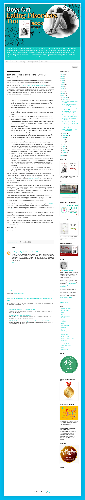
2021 (62, 78)
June (64, 142)
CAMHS (63, 318)
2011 (62, 155)
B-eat (12, 178)
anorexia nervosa (65, 310)
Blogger (49, 492)
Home (7, 61)
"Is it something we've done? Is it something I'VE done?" (22, 309)
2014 (62, 91)
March (64, 148)
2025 (62, 74)
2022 (62, 76)
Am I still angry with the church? (70, 124)
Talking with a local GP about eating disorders (20, 315)
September (65, 135)
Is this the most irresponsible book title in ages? (69, 105)
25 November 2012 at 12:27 (31, 252)
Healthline (69, 375)
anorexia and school (66, 308)
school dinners (64, 340)
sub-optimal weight (65, 344)
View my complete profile (66, 297)
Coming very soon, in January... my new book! (70, 108)
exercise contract (65, 325)
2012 (62, 95)
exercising (63, 327)
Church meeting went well (68, 121)
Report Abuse (64, 302)
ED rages (63, 321)
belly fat (63, 314)
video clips (10, 209)
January (65, 152)
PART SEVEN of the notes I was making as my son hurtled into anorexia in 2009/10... (29, 321)
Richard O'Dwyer (65, 336)
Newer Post (10, 291)
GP (62, 329)
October (65, 133)
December (65, 97)
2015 (62, 89)
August (64, 137)
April (64, 146)
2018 (62, 82)
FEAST (50, 204)
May (64, 144)
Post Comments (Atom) (19, 293)
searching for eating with (18, 252)
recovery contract (65, 334)
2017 (62, 84)
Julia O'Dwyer (64, 331)
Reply (13, 262)
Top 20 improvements (66, 345)
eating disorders (65, 319)
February (65, 150)
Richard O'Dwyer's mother (67, 338)
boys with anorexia (65, 316)
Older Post (51, 291)
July (64, 139)
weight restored (64, 349)
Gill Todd (41, 177)
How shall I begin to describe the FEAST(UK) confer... (69, 112)
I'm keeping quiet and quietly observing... (69, 119)
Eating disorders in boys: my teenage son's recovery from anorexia (68, 285)
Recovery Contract (33, 61)
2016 (62, 86)
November (65, 99)
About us (14, 61)
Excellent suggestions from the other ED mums (69, 126)
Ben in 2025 (44, 61)
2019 (62, 80)
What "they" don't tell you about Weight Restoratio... (69, 130)
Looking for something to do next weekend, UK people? (69, 115)
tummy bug (63, 347)
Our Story (22, 61)
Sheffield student (65, 342)
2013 (62, 93)
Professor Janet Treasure (31, 177)
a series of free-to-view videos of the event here (33, 85)
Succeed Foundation (33, 178)
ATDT (62, 312)
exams (62, 323)
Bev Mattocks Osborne (67, 270)
